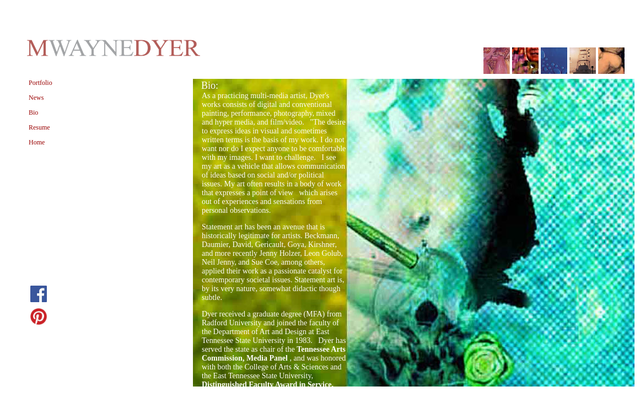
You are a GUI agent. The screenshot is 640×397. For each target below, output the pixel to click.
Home (37, 142)
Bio (33, 112)
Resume (39, 127)
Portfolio (40, 83)
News (36, 97)
